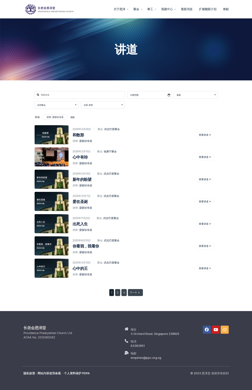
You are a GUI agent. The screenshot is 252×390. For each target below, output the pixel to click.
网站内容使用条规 (49, 373)
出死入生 (79, 224)
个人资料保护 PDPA (77, 373)
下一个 (135, 292)
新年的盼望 (81, 179)
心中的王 (79, 268)
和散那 (78, 135)
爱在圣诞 (79, 201)
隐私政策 (29, 373)
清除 (72, 117)
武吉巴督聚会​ (112, 129)
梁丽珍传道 (85, 140)
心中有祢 (79, 157)
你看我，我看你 (85, 246)
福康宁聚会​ (110, 151)
